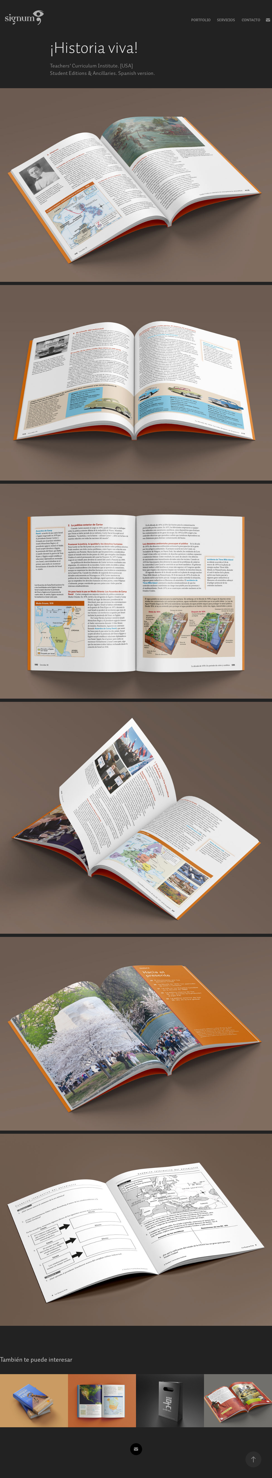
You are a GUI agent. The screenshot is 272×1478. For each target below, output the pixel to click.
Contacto (251, 20)
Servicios (226, 20)
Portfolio (201, 20)
